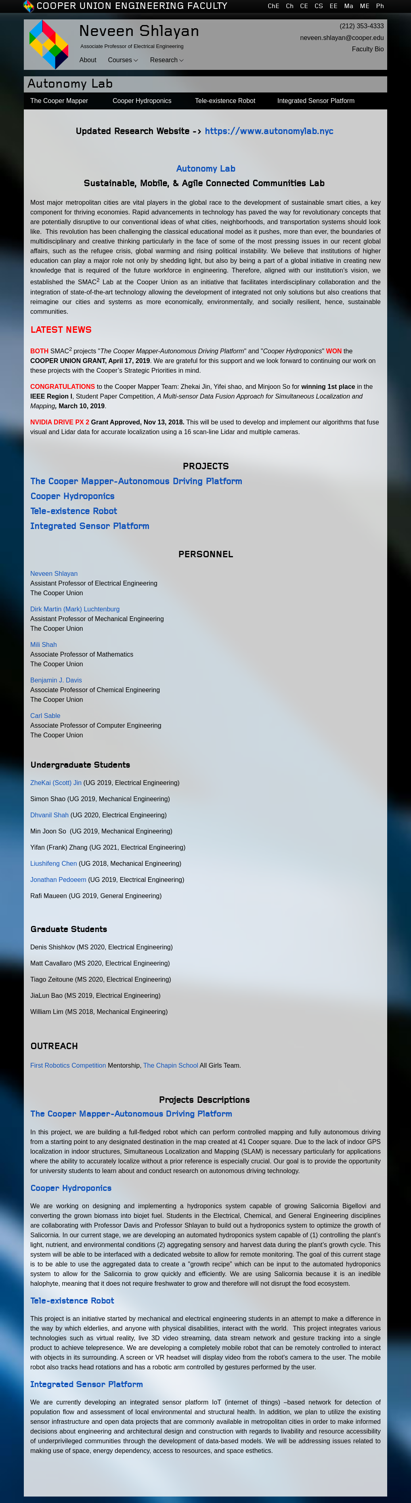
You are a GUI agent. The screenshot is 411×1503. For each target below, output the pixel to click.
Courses (120, 60)
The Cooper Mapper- (74, 481)
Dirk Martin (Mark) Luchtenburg (76, 609)
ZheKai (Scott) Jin (56, 782)
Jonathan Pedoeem (58, 879)
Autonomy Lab (205, 169)
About (88, 60)
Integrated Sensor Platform (89, 526)
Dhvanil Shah (49, 815)
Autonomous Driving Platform (180, 481)
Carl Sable (45, 715)
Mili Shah (43, 644)
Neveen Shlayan (55, 573)
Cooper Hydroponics (72, 496)
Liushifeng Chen (53, 863)
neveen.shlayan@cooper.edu (342, 37)
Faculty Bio (368, 49)
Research (164, 60)
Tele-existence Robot (73, 511)
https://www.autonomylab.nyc (269, 131)
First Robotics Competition (69, 1065)
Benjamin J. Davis (56, 680)
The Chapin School (170, 1065)
